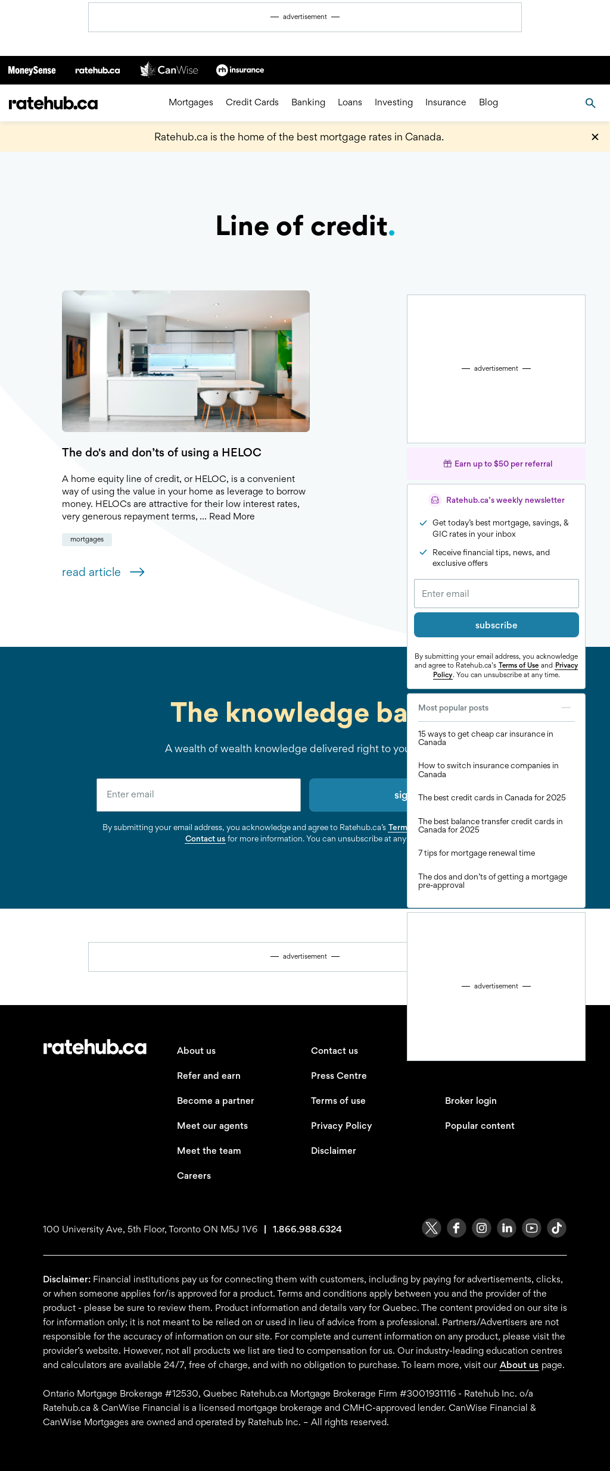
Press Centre (339, 1075)
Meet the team (209, 1150)
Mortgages (191, 103)
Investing (394, 103)
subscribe (496, 625)
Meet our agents (212, 1125)
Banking (308, 103)
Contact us (205, 838)
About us (196, 1050)
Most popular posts (496, 707)
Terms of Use (519, 665)
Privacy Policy (341, 1125)
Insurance (445, 103)
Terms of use (338, 1100)
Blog (488, 103)
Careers (194, 1175)
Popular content (480, 1125)
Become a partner (215, 1100)
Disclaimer (333, 1150)
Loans (350, 103)
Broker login (471, 1100)
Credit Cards (252, 103)
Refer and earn (209, 1075)
